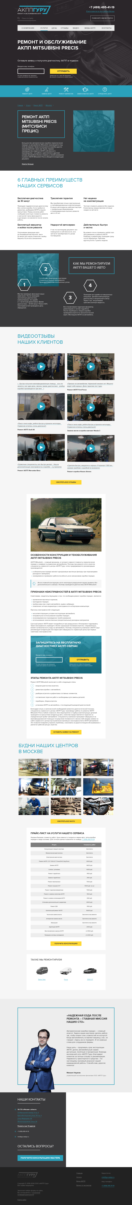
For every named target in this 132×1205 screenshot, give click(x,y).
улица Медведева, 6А (25, 1118)
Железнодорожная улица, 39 (27, 1121)
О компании (28, 28)
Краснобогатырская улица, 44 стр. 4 (30, 1115)
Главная (79, 1173)
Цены (54, 28)
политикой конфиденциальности (29, 1194)
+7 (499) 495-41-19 (101, 7)
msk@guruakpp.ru (23, 1137)
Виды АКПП (90, 28)
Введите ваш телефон (26, 67)
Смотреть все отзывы (66, 482)
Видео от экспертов (83, 1185)
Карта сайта (22, 1200)
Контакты (106, 28)
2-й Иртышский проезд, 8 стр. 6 (28, 1112)
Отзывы (64, 28)
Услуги (44, 28)
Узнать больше (28, 164)
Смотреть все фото (66, 821)
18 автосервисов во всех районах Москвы (100, 11)
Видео (76, 28)
